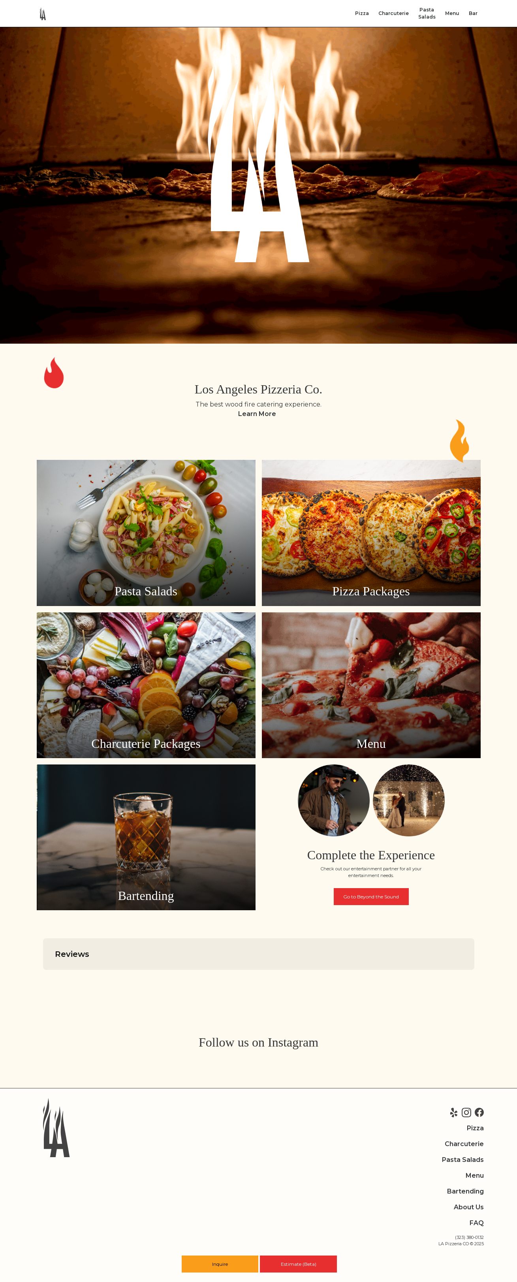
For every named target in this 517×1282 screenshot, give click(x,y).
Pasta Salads (463, 1159)
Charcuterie (393, 13)
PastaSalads (427, 13)
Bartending (465, 1191)
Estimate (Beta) (298, 1264)
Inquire (220, 1264)
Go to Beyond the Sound (371, 897)
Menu (452, 13)
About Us (469, 1207)
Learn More (257, 414)
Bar (473, 13)
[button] (43, 977)
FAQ (477, 1223)
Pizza (362, 13)
